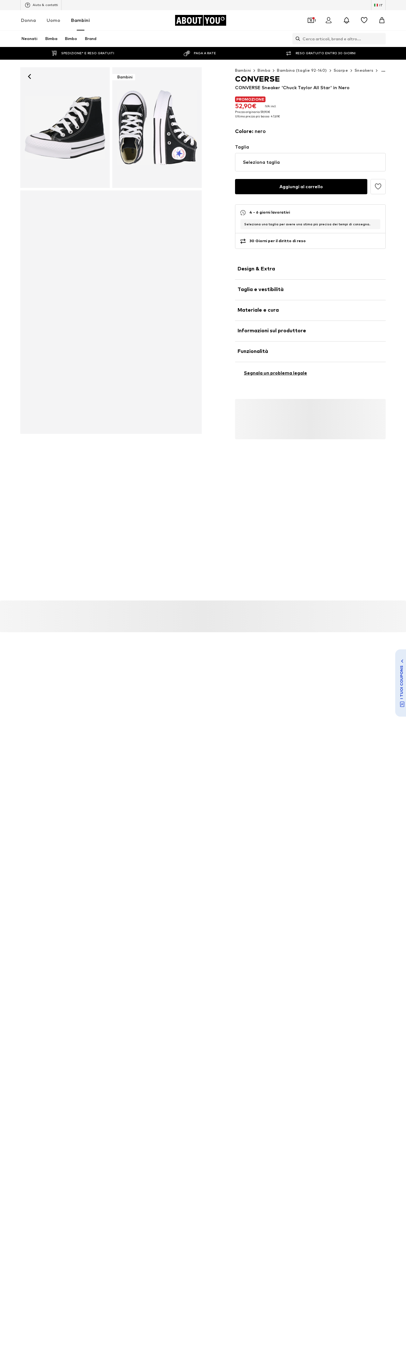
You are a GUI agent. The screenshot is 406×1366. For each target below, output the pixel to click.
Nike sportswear (64, 1106)
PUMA (132, 1115)
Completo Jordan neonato (308, 1070)
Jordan (211, 1134)
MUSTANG (292, 1134)
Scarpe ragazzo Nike (224, 1043)
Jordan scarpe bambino (148, 1052)
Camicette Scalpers (145, 1061)
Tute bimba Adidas (144, 1080)
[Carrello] (382, 20)
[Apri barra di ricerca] (296, 39)
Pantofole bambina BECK (306, 1043)
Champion (135, 1125)
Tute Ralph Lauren (143, 1070)
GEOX (287, 1115)
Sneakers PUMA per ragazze (231, 1070)
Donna (28, 20)
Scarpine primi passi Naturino (76, 1061)
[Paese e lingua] (378, 5)
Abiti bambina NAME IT (304, 1052)
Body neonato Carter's (226, 1061)
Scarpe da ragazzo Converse (309, 1080)
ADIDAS (133, 1106)
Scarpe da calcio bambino (228, 1052)
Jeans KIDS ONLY (298, 1061)
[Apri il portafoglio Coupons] (311, 20)
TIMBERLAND (61, 1115)
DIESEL (211, 1125)
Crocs (287, 1125)
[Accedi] (328, 20)
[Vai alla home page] (200, 20)
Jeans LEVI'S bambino (225, 1080)
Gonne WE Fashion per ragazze (78, 1070)
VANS (287, 1143)
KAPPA (54, 1143)
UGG (52, 1134)
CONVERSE (215, 1115)
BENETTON (293, 1106)
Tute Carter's (139, 1043)
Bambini (80, 20)
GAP (130, 1143)
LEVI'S (210, 1143)
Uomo (53, 20)
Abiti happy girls (64, 1080)
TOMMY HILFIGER (143, 1134)
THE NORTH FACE (221, 1106)
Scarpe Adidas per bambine (75, 1043)
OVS (52, 1125)
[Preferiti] (364, 20)
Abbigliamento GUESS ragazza (78, 1052)
